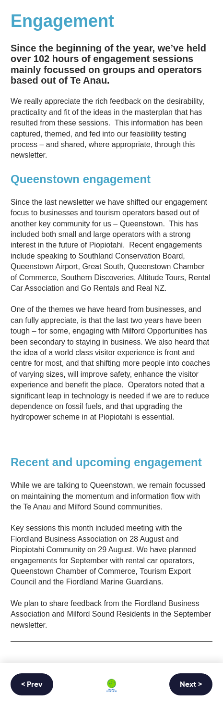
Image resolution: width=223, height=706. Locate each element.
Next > (191, 685)
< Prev (32, 685)
